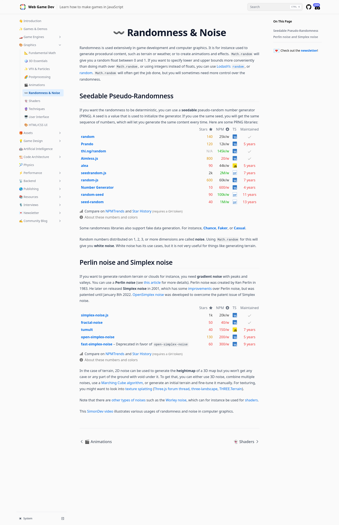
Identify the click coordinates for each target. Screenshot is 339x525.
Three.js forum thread (172, 388)
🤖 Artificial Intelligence (36, 149)
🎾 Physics (26, 165)
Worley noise (176, 400)
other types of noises (129, 400)
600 (210, 180)
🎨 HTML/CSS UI (35, 125)
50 (211, 322)
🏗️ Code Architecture (40, 157)
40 (211, 201)
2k (211, 173)
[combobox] (275, 7)
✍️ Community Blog (40, 221)
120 (210, 144)
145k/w (223, 151)
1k (211, 315)
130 (210, 337)
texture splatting (138, 388)
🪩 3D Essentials (36, 61)
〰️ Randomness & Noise (42, 93)
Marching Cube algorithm (122, 382)
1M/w (224, 201)
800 (210, 158)
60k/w (224, 180)
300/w (224, 344)
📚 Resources (40, 197)
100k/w (223, 194)
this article (152, 282)
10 (211, 187)
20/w (225, 158)
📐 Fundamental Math (40, 53)
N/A (209, 151)
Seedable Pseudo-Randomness (295, 31)
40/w (225, 322)
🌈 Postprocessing (37, 77)
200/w (224, 337)
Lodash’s (231, 66)
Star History (141, 211)
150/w (224, 329)
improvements (200, 288)
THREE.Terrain (230, 388)
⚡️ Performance (40, 173)
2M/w (224, 173)
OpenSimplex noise (148, 294)
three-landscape (204, 388)
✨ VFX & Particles (37, 69)
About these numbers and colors (111, 217)
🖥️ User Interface (36, 117)
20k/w (224, 315)
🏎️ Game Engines (40, 37)
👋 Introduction (30, 21)
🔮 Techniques (34, 109)
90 (211, 165)
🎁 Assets (40, 133)
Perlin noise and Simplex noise (295, 37)
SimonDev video (100, 411)
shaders (251, 400)
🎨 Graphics (40, 45)
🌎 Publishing (40, 189)
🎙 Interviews (40, 205)
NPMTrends (115, 211)
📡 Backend (40, 181)
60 (211, 344)
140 (210, 136)
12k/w (224, 144)
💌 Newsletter (40, 213)
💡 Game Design (40, 141)
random (86, 72)
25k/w (224, 136)
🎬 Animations (34, 85)
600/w (224, 187)
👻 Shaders (32, 101)
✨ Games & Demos (33, 29)
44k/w (224, 165)
